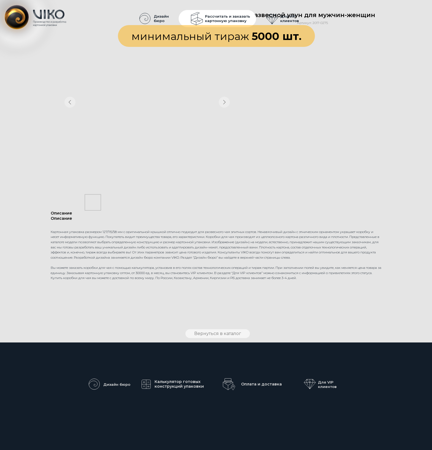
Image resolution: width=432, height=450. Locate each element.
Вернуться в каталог (217, 333)
